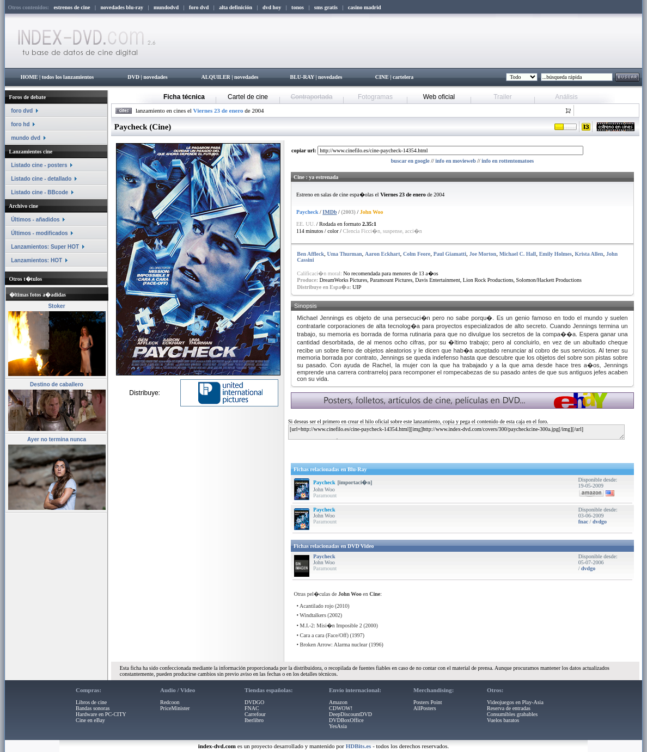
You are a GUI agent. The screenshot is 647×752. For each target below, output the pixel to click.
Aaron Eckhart (382, 254)
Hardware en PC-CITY (101, 714)
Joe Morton (482, 254)
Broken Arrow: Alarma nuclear (334, 645)
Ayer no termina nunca (56, 439)
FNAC (252, 708)
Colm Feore (416, 254)
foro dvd (22, 111)
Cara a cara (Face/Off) (324, 635)
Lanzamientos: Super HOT (45, 247)
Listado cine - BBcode (39, 192)
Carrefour (255, 714)
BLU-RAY (302, 77)
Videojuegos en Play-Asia (515, 702)
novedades (155, 77)
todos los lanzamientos (68, 77)
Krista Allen (589, 254)
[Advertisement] (419, 449)
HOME (29, 77)
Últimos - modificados (39, 233)
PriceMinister (175, 708)
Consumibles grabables (512, 714)
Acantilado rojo (316, 606)
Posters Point (427, 702)
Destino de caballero (56, 384)
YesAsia (338, 726)
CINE (382, 77)
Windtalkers (313, 615)
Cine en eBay (90, 720)
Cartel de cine (248, 97)
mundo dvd (25, 138)
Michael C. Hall (517, 254)
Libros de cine (91, 702)
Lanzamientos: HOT (36, 260)
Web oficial (439, 97)
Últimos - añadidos (35, 220)
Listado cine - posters (39, 165)
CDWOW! (340, 708)
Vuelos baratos (503, 720)
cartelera (403, 77)
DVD (133, 77)
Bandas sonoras (93, 708)
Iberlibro (254, 720)
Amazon (338, 702)
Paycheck (324, 482)
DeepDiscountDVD (350, 714)
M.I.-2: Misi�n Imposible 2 (331, 625)
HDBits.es (358, 746)
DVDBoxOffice (346, 720)
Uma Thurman (344, 254)
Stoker (56, 306)
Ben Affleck (310, 254)
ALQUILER (215, 77)
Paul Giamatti (450, 254)
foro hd (20, 124)
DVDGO (254, 702)
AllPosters (424, 708)
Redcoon (170, 702)
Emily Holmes (555, 254)
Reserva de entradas (508, 708)
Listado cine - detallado (41, 179)
